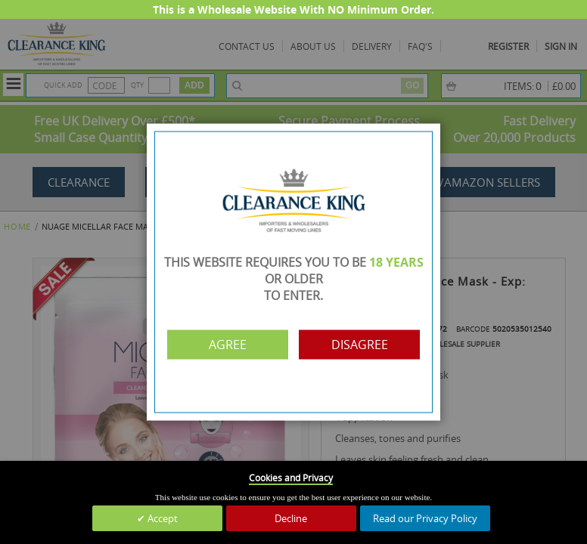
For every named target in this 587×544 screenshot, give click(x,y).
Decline (291, 518)
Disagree (359, 344)
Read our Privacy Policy (425, 518)
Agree (228, 344)
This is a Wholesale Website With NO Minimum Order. (293, 9)
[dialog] (293, 272)
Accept (161, 518)
